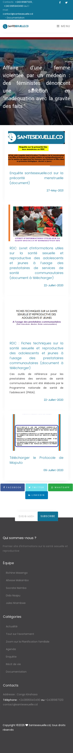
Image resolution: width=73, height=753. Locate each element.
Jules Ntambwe (16, 603)
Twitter (36, 487)
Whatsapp (60, 487)
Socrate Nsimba (16, 588)
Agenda (11, 649)
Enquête (11, 656)
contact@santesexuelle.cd (18, 13)
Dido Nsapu (13, 595)
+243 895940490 (14, 6)
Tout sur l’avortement (20, 634)
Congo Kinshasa (20, 694)
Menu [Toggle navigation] (63, 26)
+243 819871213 (23, 1)
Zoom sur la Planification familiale (27, 641)
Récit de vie (13, 664)
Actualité (12, 626)
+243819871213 (54, 700)
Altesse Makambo (17, 580)
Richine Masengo (17, 573)
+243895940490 (29, 700)
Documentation (16, 672)
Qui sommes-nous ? (19, 538)
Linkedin (36, 495)
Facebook (13, 487)
